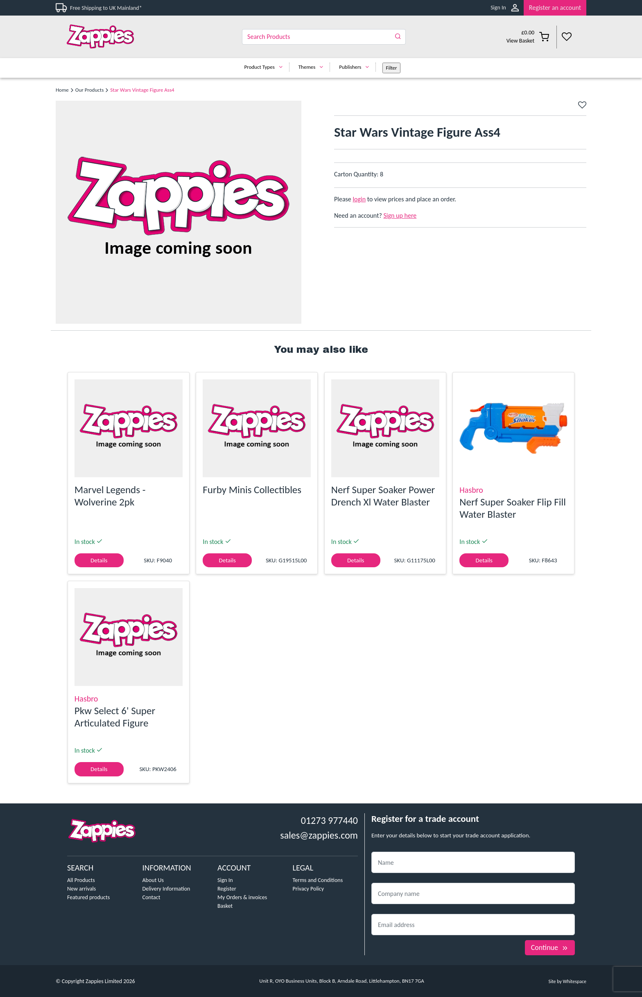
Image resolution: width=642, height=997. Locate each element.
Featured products (88, 897)
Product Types (265, 67)
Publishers (356, 67)
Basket (225, 905)
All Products (81, 880)
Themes (313, 67)
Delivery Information (166, 888)
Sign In (498, 7)
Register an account (555, 7)
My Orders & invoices (242, 897)
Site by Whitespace (567, 981)
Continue (550, 947)
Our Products (89, 90)
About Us (153, 880)
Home (62, 90)
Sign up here (400, 215)
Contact (151, 897)
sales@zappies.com (319, 835)
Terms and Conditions (318, 880)
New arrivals (81, 888)
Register (226, 888)
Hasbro (471, 490)
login (359, 199)
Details (98, 560)
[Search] (324, 37)
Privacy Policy (308, 888)
